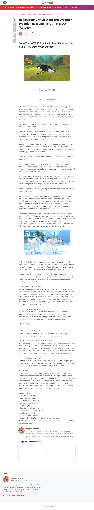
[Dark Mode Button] (90, 3)
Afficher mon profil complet (13, 495)
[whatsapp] (14, 30)
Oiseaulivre (50, 506)
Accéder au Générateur (47, 99)
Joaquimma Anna (17, 478)
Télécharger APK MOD (47, 90)
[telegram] (14, 34)
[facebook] (14, 23)
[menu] (5, 2)
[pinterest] (14, 38)
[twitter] (14, 27)
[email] (14, 41)
